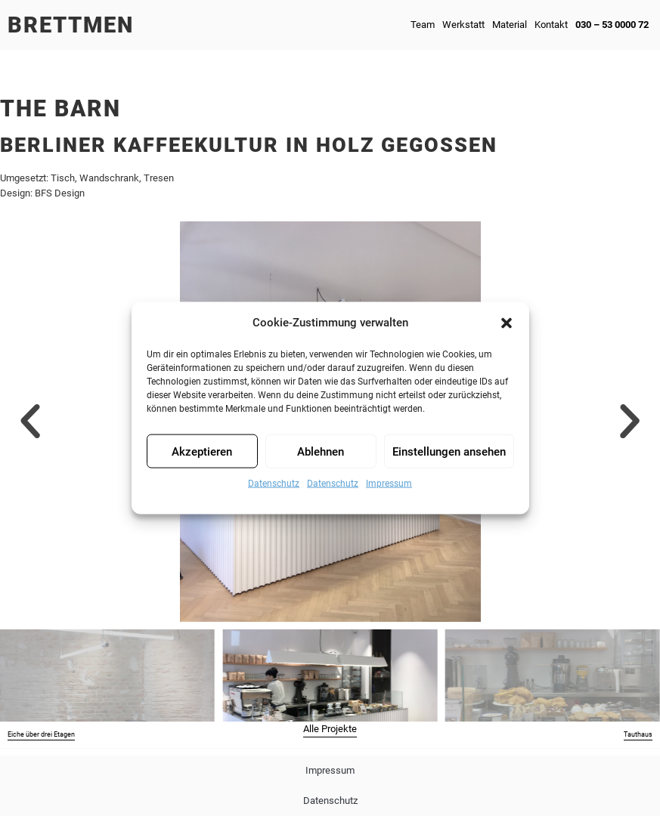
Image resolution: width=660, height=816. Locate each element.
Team (423, 24)
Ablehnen (320, 451)
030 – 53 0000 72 (612, 24)
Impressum (389, 483)
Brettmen (71, 25)
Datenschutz (273, 483)
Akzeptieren (202, 451)
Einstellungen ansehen (449, 451)
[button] (506, 322)
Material (509, 24)
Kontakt (551, 24)
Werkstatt (463, 24)
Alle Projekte (330, 728)
